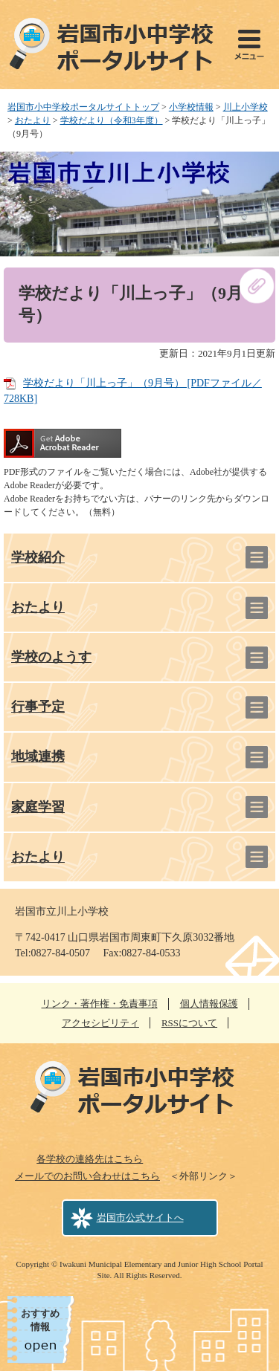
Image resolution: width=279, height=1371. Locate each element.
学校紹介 (38, 557)
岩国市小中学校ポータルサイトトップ (83, 107)
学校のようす (51, 656)
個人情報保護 (209, 1003)
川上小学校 (245, 107)
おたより (33, 120)
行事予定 (38, 706)
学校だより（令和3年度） (111, 120)
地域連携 (38, 756)
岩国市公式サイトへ (140, 1217)
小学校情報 (191, 107)
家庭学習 (38, 807)
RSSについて (189, 1022)
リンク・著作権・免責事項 (100, 1003)
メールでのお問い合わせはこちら (87, 1176)
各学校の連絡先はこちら (89, 1158)
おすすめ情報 (40, 1320)
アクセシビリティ (100, 1022)
